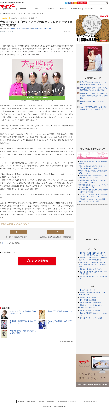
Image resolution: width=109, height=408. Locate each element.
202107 (24, 28)
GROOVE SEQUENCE (87, 308)
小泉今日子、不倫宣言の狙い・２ (60, 311)
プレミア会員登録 (37, 260)
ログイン (5, 243)
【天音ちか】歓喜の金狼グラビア (90, 269)
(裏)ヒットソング (15, 28)
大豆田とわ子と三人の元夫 (40, 28)
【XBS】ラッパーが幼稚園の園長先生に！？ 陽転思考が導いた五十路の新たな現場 (93, 264)
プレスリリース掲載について (88, 401)
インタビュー (49, 9)
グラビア (63, 9)
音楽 (50, 28)
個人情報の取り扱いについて (67, 401)
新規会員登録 (82, 3)
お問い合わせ (31, 401)
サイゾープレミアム (7, 7)
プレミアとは (89, 9)
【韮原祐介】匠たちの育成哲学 (90, 302)
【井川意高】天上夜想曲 (87, 300)
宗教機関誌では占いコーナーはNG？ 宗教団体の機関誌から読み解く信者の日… (94, 95)
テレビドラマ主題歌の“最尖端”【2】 (18, 237)
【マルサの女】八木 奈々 (88, 290)
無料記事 (23, 9)
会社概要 (21, 401)
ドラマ (29, 28)
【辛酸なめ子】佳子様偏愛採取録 (90, 305)
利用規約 (41, 401)
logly (72, 341)
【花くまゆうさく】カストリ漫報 (90, 318)
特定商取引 (50, 401)
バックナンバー (76, 9)
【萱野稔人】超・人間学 (87, 297)
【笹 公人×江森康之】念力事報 (89, 310)
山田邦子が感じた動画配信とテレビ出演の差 (55, 237)
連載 (36, 9)
